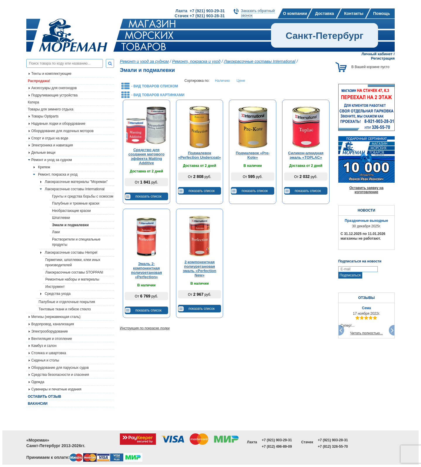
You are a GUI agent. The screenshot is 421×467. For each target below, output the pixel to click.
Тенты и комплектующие (51, 74)
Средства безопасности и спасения (60, 375)
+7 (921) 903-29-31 (277, 440)
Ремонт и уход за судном (51, 160)
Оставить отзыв (44, 397)
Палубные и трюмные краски (75, 203)
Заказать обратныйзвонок (258, 13)
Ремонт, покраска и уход (57, 174)
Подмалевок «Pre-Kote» (253, 155)
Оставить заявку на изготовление (366, 190)
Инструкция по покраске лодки (145, 328)
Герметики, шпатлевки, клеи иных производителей (72, 262)
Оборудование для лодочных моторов (62, 131)
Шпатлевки (61, 218)
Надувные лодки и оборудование (58, 124)
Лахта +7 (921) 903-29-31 (200, 10)
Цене (241, 81)
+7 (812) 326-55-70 (333, 446)
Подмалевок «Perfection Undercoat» (199, 155)
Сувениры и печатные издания (56, 389)
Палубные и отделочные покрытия (67, 302)
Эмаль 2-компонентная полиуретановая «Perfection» (146, 270)
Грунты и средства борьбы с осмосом (82, 196)
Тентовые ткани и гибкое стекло (65, 309)
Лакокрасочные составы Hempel (71, 252)
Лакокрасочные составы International (75, 189)
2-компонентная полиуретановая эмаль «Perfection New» (199, 268)
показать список (148, 196)
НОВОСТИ (366, 210)
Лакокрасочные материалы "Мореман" (76, 182)
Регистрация (383, 58)
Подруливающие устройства (54, 95)
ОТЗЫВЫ (366, 298)
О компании (295, 13)
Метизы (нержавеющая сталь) (55, 317)
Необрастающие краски (71, 211)
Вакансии (37, 404)
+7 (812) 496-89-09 (277, 446)
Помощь (381, 13)
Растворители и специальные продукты (76, 242)
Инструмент (55, 287)
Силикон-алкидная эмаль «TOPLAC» (305, 155)
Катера (33, 102)
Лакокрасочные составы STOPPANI (74, 272)
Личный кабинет (376, 54)
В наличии (253, 166)
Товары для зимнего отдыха (50, 109)
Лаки (56, 232)
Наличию (222, 81)
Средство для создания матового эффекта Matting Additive (146, 156)
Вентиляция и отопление (51, 339)
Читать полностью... (366, 333)
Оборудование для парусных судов (60, 368)
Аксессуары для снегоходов (54, 88)
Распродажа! (39, 81)
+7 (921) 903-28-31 (333, 440)
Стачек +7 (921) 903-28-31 (200, 15)
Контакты (353, 13)
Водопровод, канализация (52, 324)
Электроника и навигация (52, 145)
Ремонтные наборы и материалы (72, 279)
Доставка (324, 13)
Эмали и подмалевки (70, 225)
